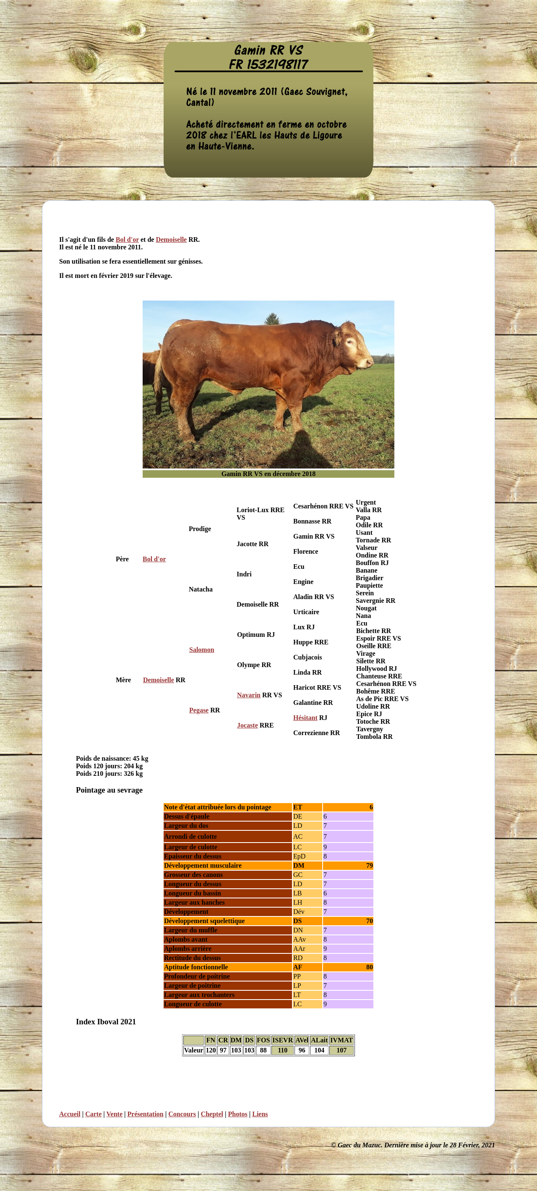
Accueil (70, 1114)
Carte (93, 1114)
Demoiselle (171, 239)
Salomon (201, 649)
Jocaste (247, 725)
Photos (237, 1114)
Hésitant (305, 717)
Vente (115, 1114)
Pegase (199, 710)
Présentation (146, 1114)
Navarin (249, 695)
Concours (182, 1114)
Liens (260, 1114)
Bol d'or (127, 239)
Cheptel (212, 1114)
